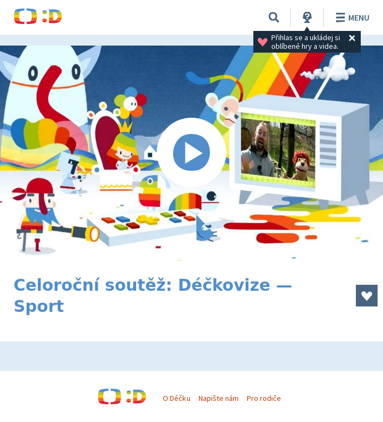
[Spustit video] (191, 153)
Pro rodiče (264, 398)
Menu (350, 17)
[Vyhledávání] (274, 17)
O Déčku (176, 398)
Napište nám (219, 398)
